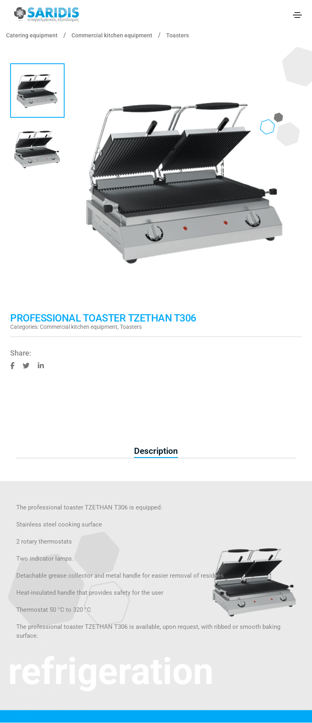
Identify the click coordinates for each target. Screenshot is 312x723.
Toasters (177, 35)
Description (156, 451)
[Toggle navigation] (297, 15)
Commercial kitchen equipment (112, 35)
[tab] (156, 451)
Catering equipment (32, 35)
